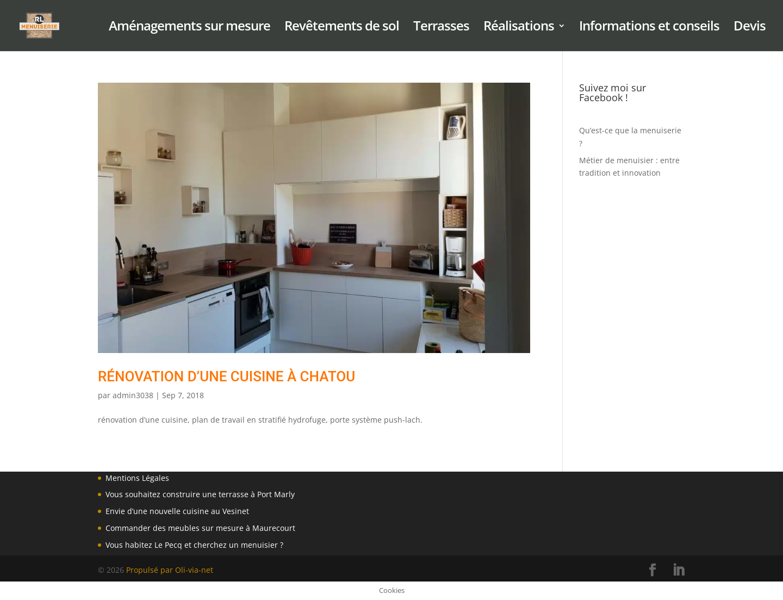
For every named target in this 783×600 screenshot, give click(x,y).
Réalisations (518, 28)
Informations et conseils (649, 28)
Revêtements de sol (341, 28)
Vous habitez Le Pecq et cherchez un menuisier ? (194, 545)
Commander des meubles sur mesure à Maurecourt (200, 528)
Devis (750, 28)
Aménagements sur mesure (189, 28)
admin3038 (133, 395)
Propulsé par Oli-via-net (169, 570)
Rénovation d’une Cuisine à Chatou (226, 376)
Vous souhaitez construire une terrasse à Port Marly (200, 494)
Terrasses (441, 28)
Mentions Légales (137, 478)
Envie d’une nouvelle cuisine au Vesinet (177, 511)
